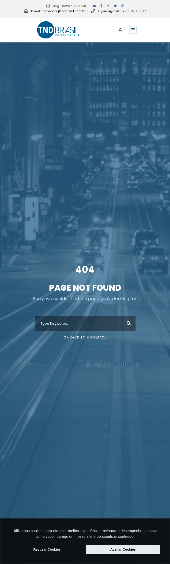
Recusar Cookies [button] (47, 549)
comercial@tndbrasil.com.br (64, 11)
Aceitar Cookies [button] (123, 549)
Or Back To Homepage (85, 337)
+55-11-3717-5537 (133, 11)
